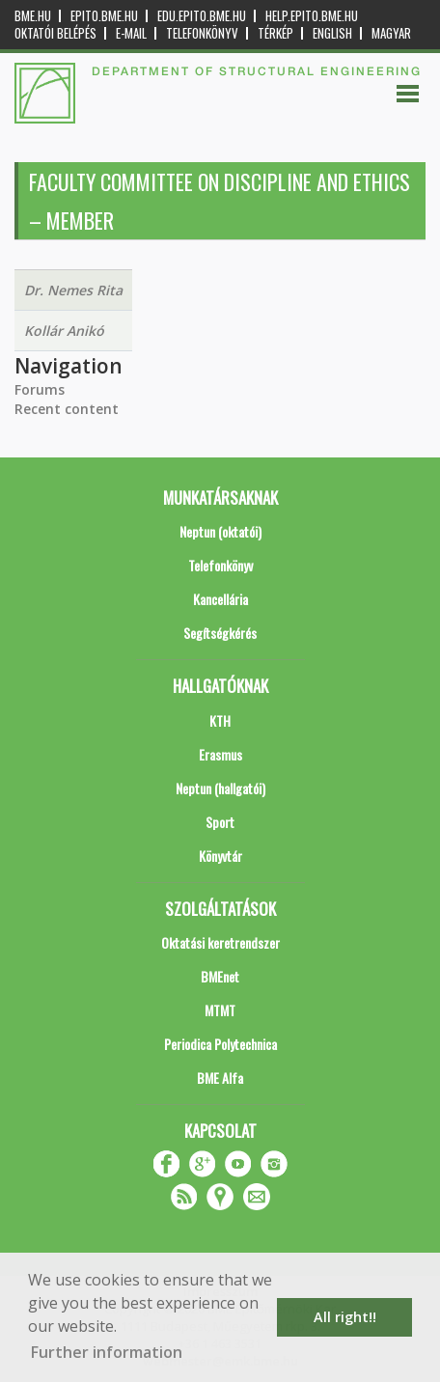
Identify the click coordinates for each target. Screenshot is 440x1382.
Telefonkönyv (202, 33)
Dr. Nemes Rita (73, 290)
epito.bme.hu (104, 16)
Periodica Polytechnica (220, 1044)
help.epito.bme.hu (311, 16)
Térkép (275, 33)
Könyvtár (220, 855)
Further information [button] (106, 1352)
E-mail (131, 33)
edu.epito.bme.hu (201, 16)
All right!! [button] (345, 1317)
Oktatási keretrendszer (220, 942)
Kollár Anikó (64, 330)
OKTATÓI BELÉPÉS (55, 33)
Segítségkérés (220, 632)
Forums (39, 389)
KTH (220, 720)
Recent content (66, 409)
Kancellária (220, 599)
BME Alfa (220, 1077)
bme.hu (32, 16)
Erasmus (220, 754)
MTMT (220, 1010)
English (332, 33)
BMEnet (220, 976)
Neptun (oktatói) (220, 531)
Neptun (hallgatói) (220, 788)
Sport (220, 822)
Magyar (391, 33)
